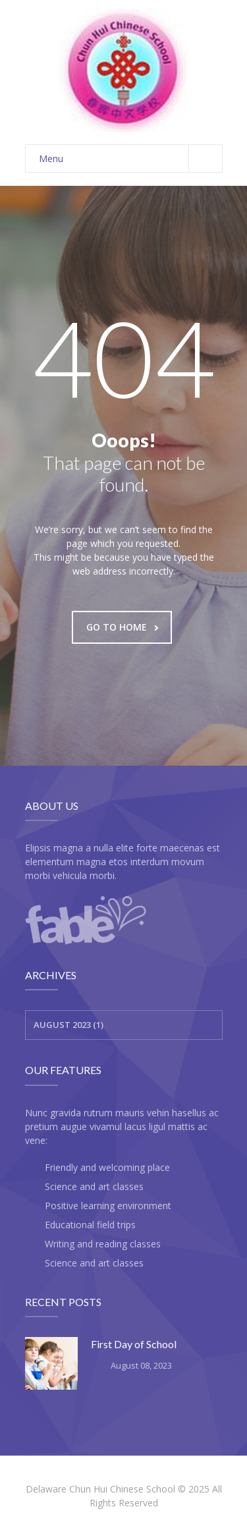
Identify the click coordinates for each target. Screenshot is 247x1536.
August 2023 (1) (68, 1025)
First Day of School (134, 1344)
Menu (130, 158)
